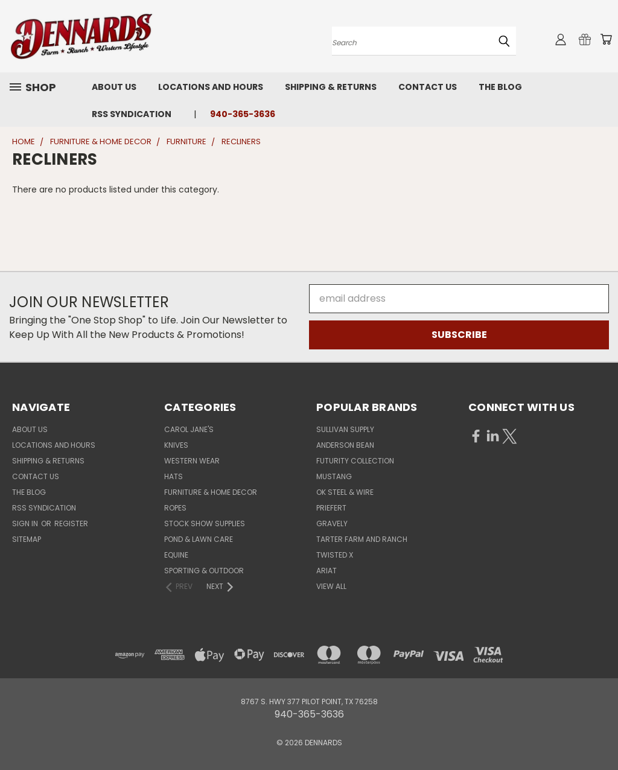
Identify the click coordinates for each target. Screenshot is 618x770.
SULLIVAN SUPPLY (345, 429)
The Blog (500, 87)
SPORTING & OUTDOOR (204, 570)
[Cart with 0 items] (606, 39)
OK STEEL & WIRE (345, 492)
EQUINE (176, 555)
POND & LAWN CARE (198, 539)
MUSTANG (334, 476)
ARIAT (326, 570)
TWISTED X (334, 555)
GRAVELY (332, 523)
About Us (114, 87)
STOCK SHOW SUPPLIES (204, 523)
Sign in (26, 523)
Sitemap (26, 539)
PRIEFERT (331, 508)
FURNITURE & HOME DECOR (210, 492)
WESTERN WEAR (192, 461)
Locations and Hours (210, 87)
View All (331, 586)
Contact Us (427, 87)
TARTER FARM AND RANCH (361, 539)
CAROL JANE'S (189, 429)
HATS (173, 476)
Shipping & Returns (331, 87)
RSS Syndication (131, 114)
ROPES (175, 508)
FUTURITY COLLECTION (355, 461)
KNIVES (176, 445)
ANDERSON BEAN (345, 445)
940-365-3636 (242, 114)
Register (71, 523)
